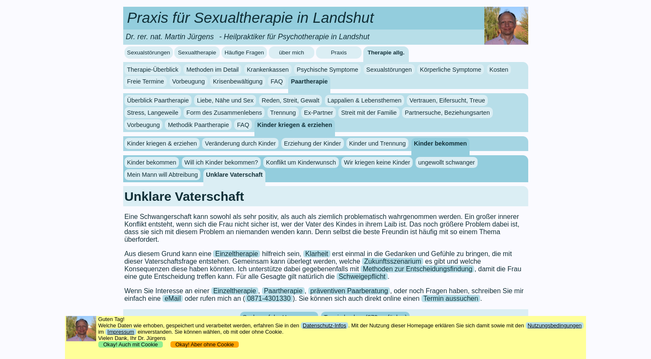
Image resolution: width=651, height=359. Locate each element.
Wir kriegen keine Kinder (377, 162)
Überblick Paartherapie (158, 100)
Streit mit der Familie (369, 112)
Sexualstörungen (148, 52)
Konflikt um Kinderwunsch (301, 162)
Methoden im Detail (212, 69)
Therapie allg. (386, 52)
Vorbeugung (188, 81)
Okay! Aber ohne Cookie (205, 344)
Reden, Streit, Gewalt (290, 100)
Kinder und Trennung (377, 143)
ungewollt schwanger (446, 162)
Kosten (498, 69)
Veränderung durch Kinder (240, 143)
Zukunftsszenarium (392, 261)
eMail (173, 298)
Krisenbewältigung (238, 81)
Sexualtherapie (197, 52)
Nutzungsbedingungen (555, 325)
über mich (291, 52)
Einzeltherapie (236, 253)
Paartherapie (309, 81)
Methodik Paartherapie (198, 124)
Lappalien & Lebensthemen (364, 100)
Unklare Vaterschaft (234, 174)
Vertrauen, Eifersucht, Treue (447, 100)
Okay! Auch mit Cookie (130, 344)
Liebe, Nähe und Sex (225, 100)
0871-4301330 (269, 298)
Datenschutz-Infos (324, 325)
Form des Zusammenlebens (224, 112)
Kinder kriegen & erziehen (294, 124)
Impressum (121, 332)
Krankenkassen (268, 69)
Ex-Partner (318, 112)
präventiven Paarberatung (349, 290)
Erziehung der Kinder (312, 143)
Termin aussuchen (451, 298)
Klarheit (316, 253)
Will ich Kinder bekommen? (221, 162)
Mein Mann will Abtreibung (162, 174)
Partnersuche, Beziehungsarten (447, 112)
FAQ (277, 81)
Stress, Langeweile (152, 112)
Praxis (339, 52)
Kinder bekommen (440, 143)
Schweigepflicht (362, 276)
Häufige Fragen (244, 52)
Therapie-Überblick (152, 69)
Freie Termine (145, 81)
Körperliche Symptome (450, 69)
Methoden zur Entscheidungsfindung (418, 269)
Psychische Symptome (327, 69)
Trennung (283, 112)
